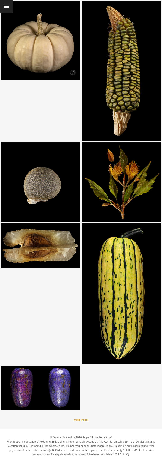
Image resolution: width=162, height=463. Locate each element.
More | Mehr (81, 419)
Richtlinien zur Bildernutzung (131, 445)
